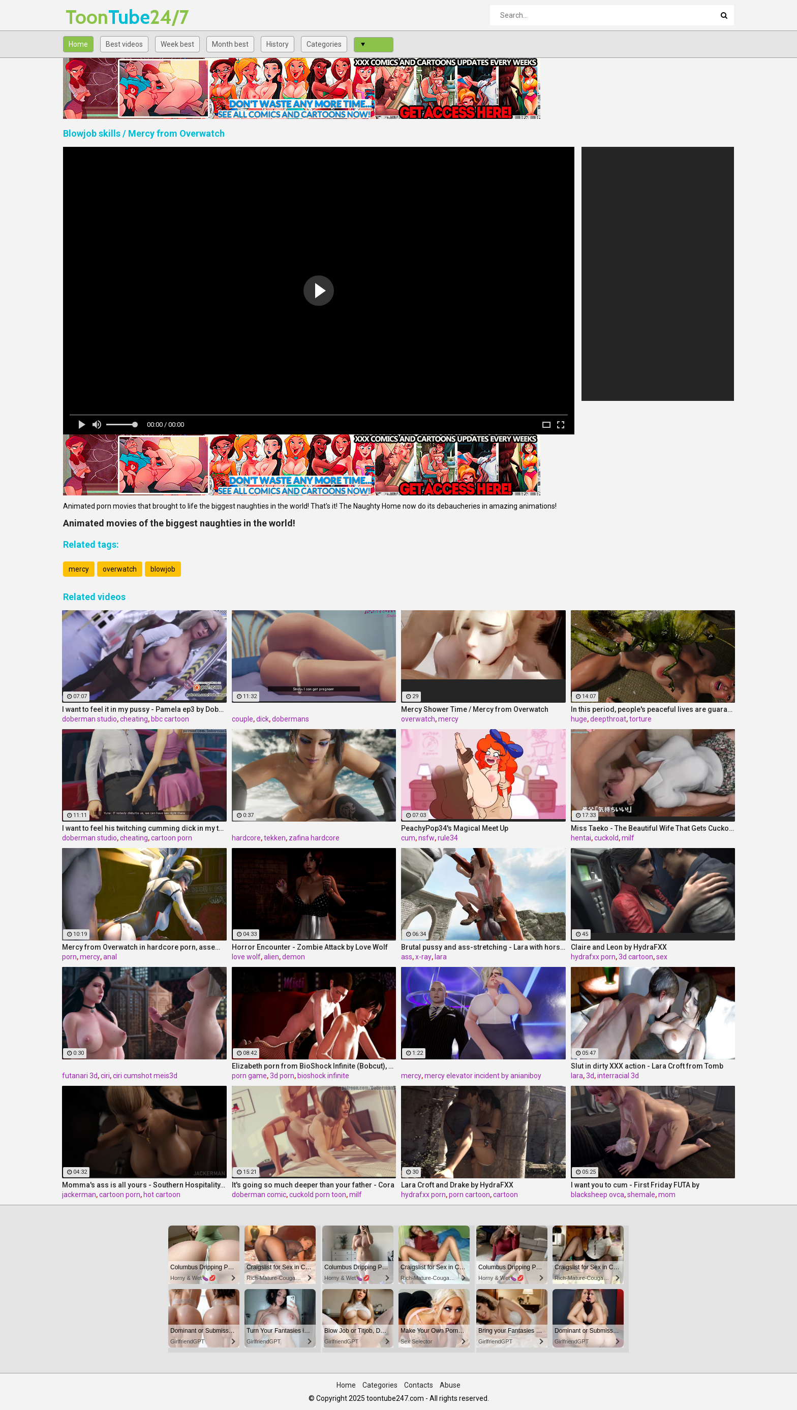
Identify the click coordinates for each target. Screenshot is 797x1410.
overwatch (120, 569)
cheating (134, 719)
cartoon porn (171, 838)
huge (579, 719)
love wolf (246, 957)
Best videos (124, 44)
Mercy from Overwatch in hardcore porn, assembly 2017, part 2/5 (144, 947)
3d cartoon (636, 957)
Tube (92, 17)
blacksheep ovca (597, 1194)
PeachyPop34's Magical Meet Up (454, 828)
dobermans (290, 719)
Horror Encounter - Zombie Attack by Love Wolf (310, 947)
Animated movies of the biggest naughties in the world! (179, 523)
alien (271, 957)
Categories (324, 44)
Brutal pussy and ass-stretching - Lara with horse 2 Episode (483, 947)
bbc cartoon (170, 719)
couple (242, 719)
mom (667, 1194)
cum (408, 838)
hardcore (246, 838)
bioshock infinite (323, 1076)
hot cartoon (161, 1194)
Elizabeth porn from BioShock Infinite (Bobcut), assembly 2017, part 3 (314, 1066)
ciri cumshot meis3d (145, 1076)
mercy (79, 569)
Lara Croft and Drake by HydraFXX (457, 1185)
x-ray (423, 957)
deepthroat (608, 719)
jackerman (79, 1194)
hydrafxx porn (593, 957)
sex (661, 957)
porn (69, 957)
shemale (641, 1194)
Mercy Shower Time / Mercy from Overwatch (474, 709)
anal (110, 957)
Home (78, 44)
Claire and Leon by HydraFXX (619, 947)
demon (293, 957)
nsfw (426, 838)
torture (640, 719)
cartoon (505, 1194)
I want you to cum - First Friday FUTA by (635, 1185)
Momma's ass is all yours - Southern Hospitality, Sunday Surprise (144, 1185)
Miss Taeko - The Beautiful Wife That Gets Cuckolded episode (653, 828)
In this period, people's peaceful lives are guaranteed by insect (653, 709)
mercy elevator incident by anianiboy (482, 1076)
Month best (230, 44)
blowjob (162, 569)
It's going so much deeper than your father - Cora (313, 1185)
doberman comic (259, 1194)
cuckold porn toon (317, 1194)
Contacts (418, 1385)
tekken (275, 838)
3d (590, 1076)
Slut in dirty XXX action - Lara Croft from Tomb (647, 1066)
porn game (249, 1076)
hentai (581, 838)
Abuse (450, 1385)
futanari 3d (80, 1076)
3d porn (282, 1076)
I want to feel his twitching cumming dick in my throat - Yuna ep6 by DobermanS (144, 828)
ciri (105, 1076)
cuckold (606, 838)
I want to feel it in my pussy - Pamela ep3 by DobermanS (144, 709)
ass (406, 957)
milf (628, 838)
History (277, 44)
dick (262, 719)
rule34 (448, 838)
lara (441, 957)
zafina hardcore (314, 838)
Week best (177, 44)
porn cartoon (469, 1194)
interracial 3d (618, 1076)
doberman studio (89, 719)
